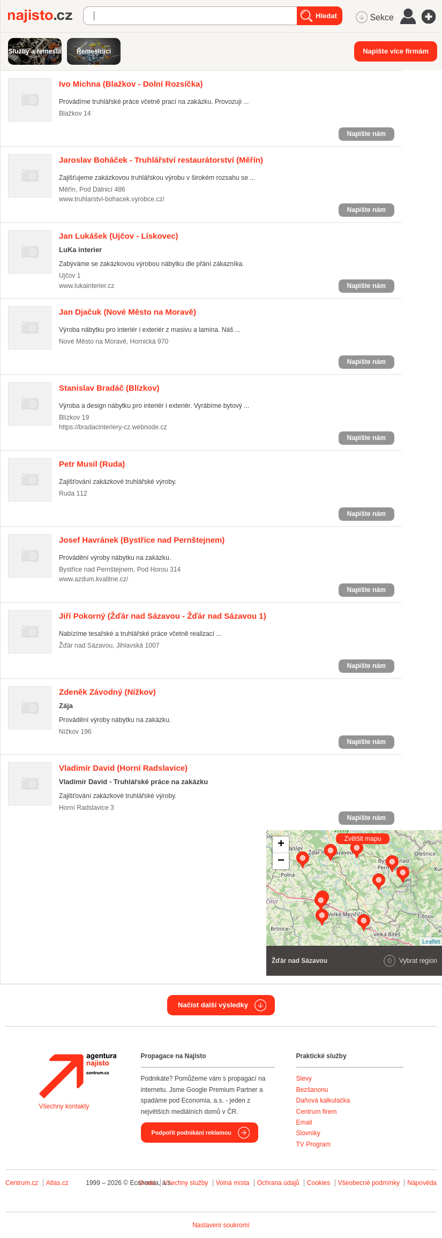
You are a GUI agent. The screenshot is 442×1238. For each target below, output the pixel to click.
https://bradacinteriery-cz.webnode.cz (113, 427)
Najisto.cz (45, 16)
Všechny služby (186, 1183)
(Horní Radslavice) (123, 767)
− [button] (281, 861)
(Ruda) (92, 463)
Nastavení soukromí (221, 1225)
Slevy (304, 1078)
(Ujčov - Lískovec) (118, 235)
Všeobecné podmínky (369, 1183)
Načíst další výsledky (213, 1005)
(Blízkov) (109, 387)
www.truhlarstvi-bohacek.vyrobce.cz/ (111, 199)
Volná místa (233, 1183)
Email (304, 1122)
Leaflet (431, 941)
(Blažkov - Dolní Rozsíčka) (131, 83)
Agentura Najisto (77, 1075)
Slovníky (308, 1133)
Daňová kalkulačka (323, 1100)
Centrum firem (316, 1111)
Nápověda (422, 1183)
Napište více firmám (396, 51)
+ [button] (281, 845)
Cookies (318, 1183)
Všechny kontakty (64, 1106)
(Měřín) (161, 159)
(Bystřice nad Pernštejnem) (141, 539)
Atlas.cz (57, 1183)
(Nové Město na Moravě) (127, 311)
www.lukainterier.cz (87, 286)
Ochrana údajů (278, 1183)
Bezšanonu (312, 1089)
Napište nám (366, 134)
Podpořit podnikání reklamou (191, 1132)
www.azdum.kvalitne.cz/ (93, 579)
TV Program (313, 1144)
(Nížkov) (107, 691)
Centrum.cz (21, 1183)
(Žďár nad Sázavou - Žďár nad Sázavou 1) (162, 615)
